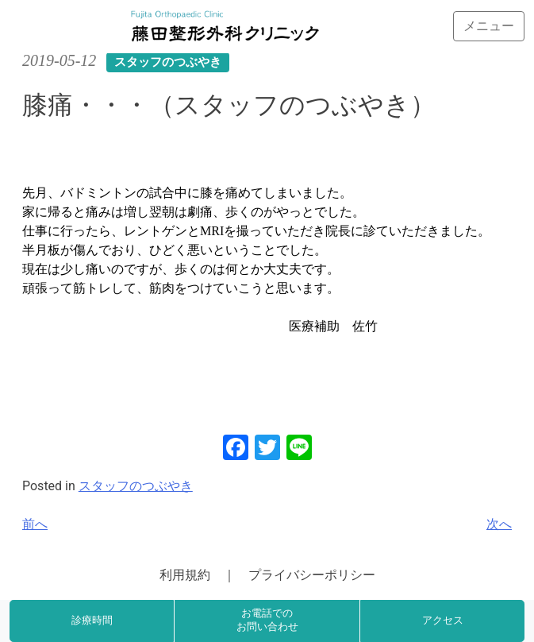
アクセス (442, 620)
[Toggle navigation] (488, 26)
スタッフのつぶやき (136, 485)
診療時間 (92, 620)
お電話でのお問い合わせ (267, 620)
